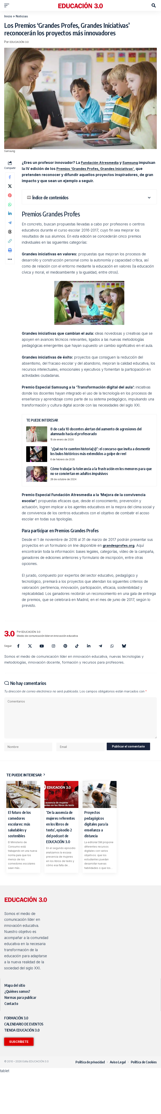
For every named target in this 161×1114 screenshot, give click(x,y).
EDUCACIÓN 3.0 (20, 42)
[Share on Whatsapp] (10, 208)
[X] (30, 646)
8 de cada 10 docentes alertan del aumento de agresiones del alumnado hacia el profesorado (96, 431)
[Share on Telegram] (10, 228)
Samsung (133, 163)
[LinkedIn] (89, 646)
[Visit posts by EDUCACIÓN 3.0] (9, 633)
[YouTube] (42, 646)
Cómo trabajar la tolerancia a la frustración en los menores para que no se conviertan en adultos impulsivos (101, 471)
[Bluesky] (124, 646)
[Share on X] (10, 188)
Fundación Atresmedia (101, 163)
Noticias (22, 16)
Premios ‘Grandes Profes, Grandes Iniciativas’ (115, 169)
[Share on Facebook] (10, 178)
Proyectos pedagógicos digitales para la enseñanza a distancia (96, 827)
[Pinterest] (65, 646)
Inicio (8, 16)
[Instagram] (53, 646)
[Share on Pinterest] (10, 198)
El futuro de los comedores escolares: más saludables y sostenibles (19, 827)
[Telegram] (100, 646)
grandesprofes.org (120, 545)
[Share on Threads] (10, 238)
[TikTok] (77, 646)
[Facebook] (18, 646)
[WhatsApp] (112, 646)
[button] (7, 5)
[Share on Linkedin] (10, 218)
